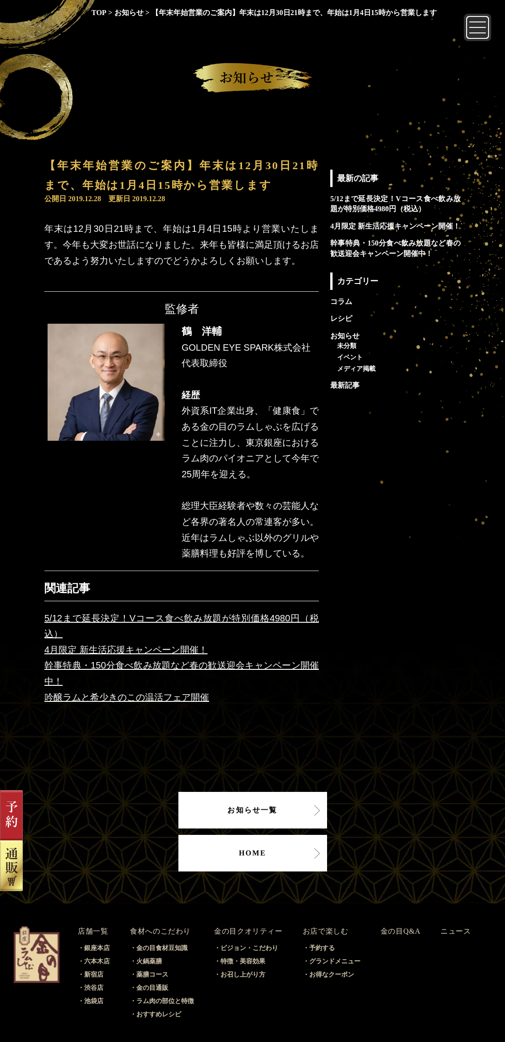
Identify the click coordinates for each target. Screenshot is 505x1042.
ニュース (456, 931)
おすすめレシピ (158, 1014)
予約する (322, 948)
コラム (341, 301)
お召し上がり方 (242, 974)
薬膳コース (152, 974)
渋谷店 (93, 987)
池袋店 (93, 1001)
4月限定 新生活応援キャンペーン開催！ (126, 650)
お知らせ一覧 (252, 810)
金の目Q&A (400, 931)
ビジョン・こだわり (249, 948)
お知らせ (345, 336)
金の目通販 (152, 987)
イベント (350, 357)
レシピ (341, 318)
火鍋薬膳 (149, 961)
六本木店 (97, 961)
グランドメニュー (334, 961)
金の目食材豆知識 (162, 948)
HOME (252, 853)
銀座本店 (97, 948)
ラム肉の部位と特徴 (165, 1001)
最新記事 (345, 385)
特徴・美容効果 (242, 961)
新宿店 (93, 974)
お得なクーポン (331, 974)
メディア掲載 (356, 368)
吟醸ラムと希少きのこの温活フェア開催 (126, 697)
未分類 (346, 345)
